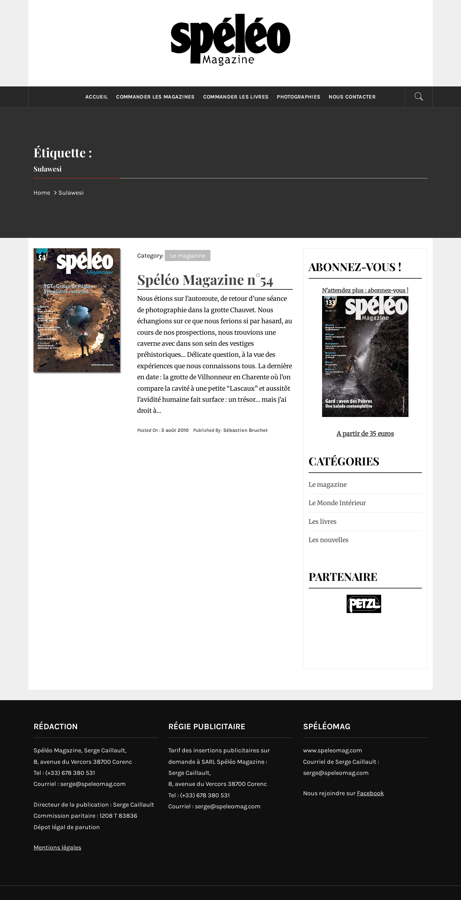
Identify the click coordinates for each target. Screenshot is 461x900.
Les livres (323, 522)
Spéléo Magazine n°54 (205, 279)
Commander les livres (236, 97)
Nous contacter (352, 97)
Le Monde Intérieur (337, 503)
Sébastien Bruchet (245, 430)
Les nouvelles (329, 540)
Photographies (298, 97)
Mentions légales (57, 847)
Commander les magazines (155, 97)
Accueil (96, 97)
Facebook (370, 793)
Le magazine (187, 255)
